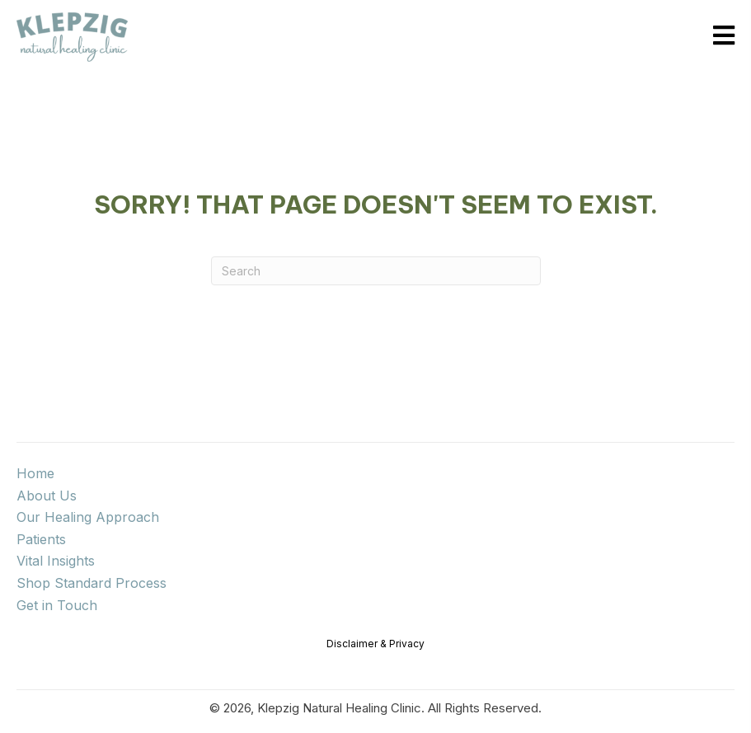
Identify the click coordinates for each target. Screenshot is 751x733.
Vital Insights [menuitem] (55, 560)
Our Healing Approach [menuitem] (87, 517)
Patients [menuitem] (41, 539)
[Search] (376, 270)
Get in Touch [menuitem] (56, 605)
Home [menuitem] (35, 473)
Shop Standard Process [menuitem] (91, 583)
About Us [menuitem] (46, 495)
